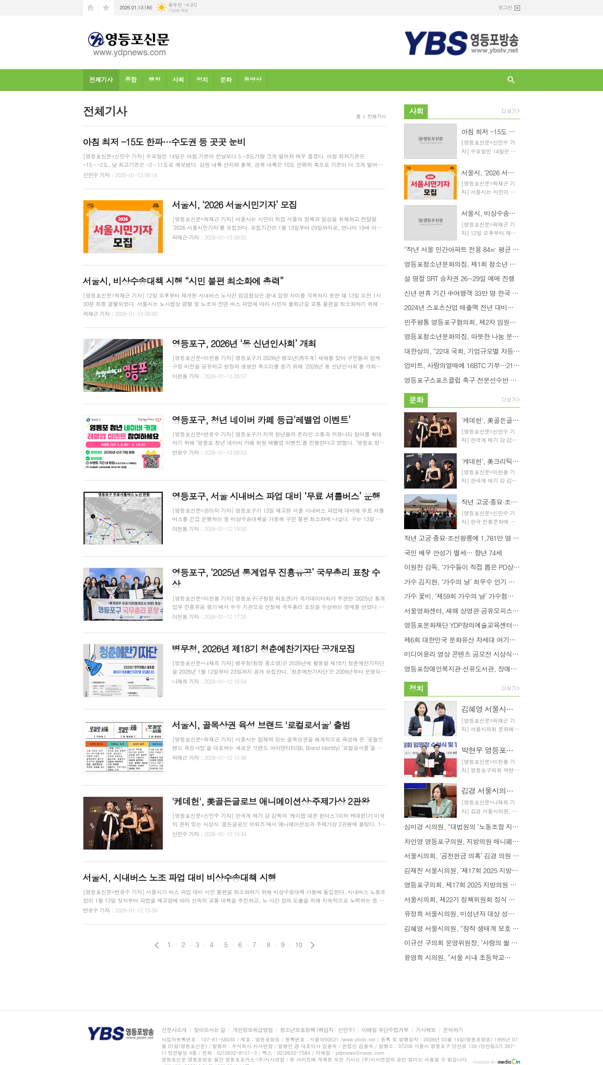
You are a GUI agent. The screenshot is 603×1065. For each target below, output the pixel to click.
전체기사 (101, 79)
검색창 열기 (511, 80)
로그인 (505, 7)
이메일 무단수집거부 (385, 1030)
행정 (154, 79)
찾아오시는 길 (209, 1030)
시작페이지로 (90, 8)
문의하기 (453, 1030)
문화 (225, 79)
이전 (157, 945)
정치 (202, 79)
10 (298, 944)
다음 (312, 945)
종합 (130, 79)
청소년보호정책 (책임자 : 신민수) (317, 1030)
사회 (178, 79)
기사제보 (426, 1030)
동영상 (252, 79)
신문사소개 (173, 1030)
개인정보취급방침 (252, 1030)
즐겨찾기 (106, 8)
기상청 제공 (178, 10)
